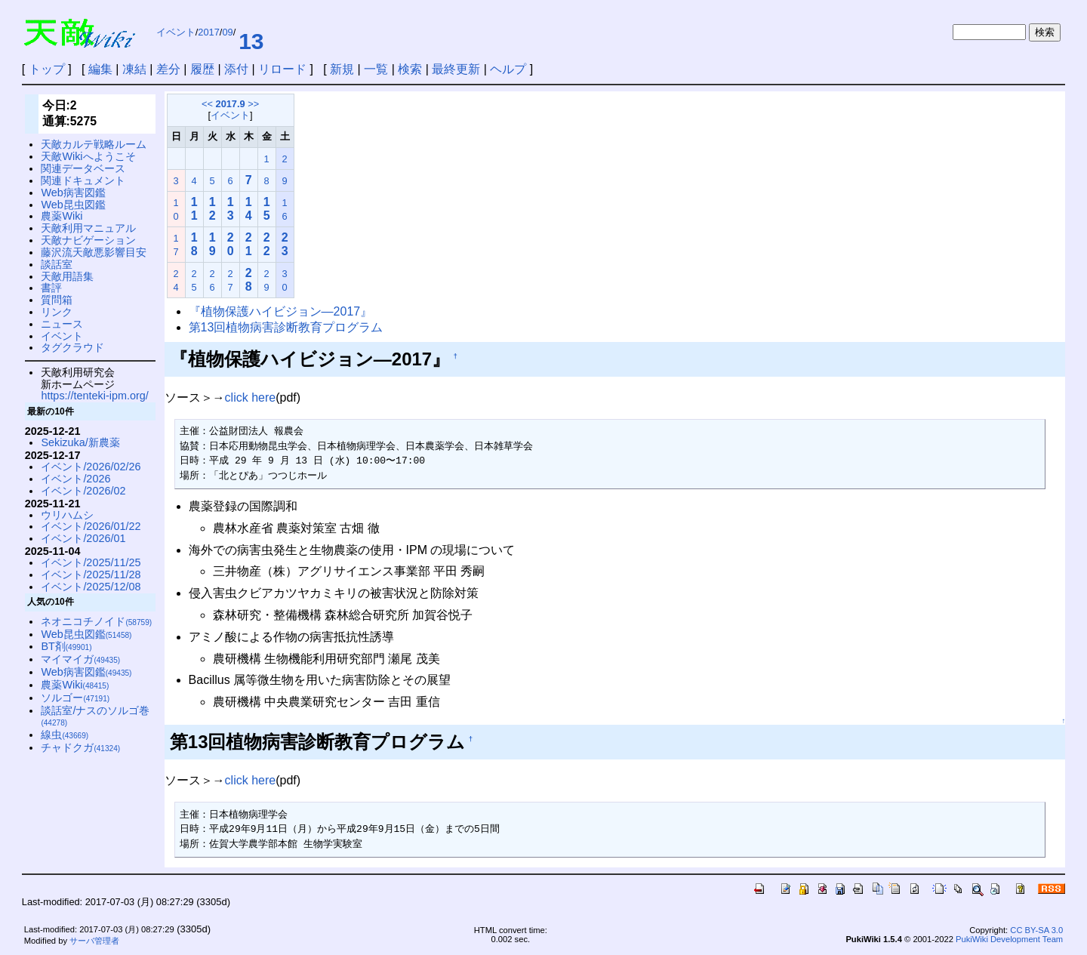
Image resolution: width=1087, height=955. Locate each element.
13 (251, 41)
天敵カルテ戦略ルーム (93, 144)
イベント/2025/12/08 (90, 587)
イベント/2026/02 (83, 491)
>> (253, 103)
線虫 (64, 735)
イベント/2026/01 (83, 538)
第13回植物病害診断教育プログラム (286, 327)
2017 (208, 32)
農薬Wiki (61, 216)
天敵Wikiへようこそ (88, 156)
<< (207, 103)
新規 (342, 69)
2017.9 (230, 103)
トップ (47, 69)
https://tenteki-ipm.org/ (94, 396)
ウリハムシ (67, 515)
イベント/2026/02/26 (90, 467)
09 (227, 32)
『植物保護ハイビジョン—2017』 (281, 311)
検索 (410, 69)
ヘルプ (508, 69)
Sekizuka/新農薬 (80, 442)
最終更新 (456, 69)
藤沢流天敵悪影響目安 (93, 252)
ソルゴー (75, 698)
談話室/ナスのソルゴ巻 (95, 716)
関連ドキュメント (83, 180)
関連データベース (83, 168)
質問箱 (56, 300)
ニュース (62, 324)
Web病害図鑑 (73, 192)
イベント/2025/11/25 (90, 562)
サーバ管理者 (94, 940)
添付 (236, 69)
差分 (168, 69)
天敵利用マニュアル (88, 228)
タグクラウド (72, 347)
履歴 (202, 69)
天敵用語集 (67, 276)
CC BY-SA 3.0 (1036, 930)
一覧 (376, 69)
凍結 (134, 69)
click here (250, 397)
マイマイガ (80, 659)
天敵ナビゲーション (88, 240)
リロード (282, 69)
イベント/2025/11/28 (90, 574)
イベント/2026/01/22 (90, 526)
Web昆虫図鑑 (73, 205)
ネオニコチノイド (96, 621)
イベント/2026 (75, 479)
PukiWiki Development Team (1009, 939)
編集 (100, 69)
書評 (51, 288)
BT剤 (66, 646)
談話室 (56, 264)
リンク (56, 312)
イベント (176, 32)
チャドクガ (80, 747)
